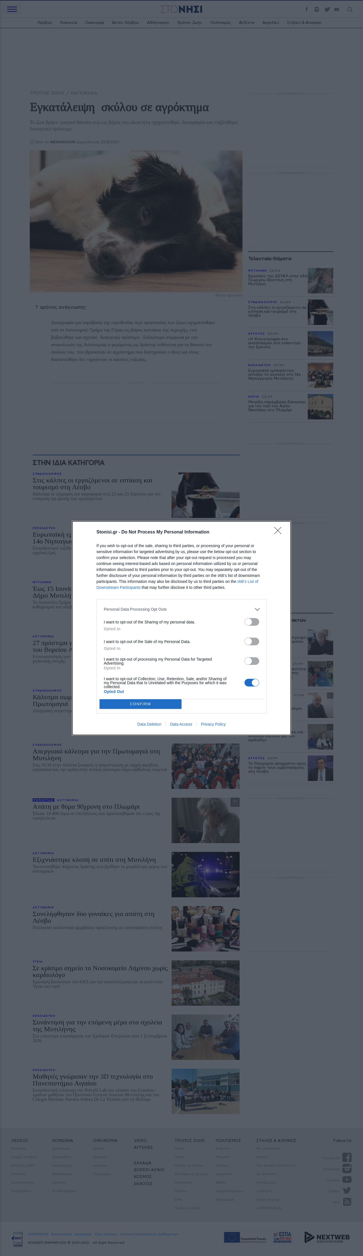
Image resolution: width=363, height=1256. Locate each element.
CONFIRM (140, 704)
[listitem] (181, 609)
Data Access (181, 724)
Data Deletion (149, 724)
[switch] (251, 622)
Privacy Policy (213, 724)
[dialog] (181, 628)
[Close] (279, 532)
